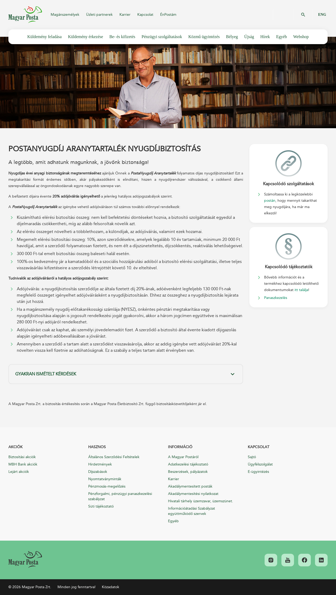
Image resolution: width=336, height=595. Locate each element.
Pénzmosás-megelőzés (106, 486)
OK (303, 14)
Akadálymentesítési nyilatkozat (193, 493)
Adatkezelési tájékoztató (188, 464)
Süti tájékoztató (101, 506)
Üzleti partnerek (99, 14)
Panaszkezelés (275, 298)
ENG (322, 15)
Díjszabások (97, 471)
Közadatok (110, 587)
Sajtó (252, 457)
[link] (25, 559)
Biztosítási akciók (22, 457)
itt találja (301, 290)
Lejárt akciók (18, 471)
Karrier (124, 14)
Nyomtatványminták (104, 479)
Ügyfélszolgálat (260, 464)
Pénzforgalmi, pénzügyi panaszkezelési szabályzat (120, 496)
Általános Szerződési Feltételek (113, 457)
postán (269, 200)
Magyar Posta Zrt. (25, 14)
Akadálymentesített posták (190, 486)
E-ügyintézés (258, 471)
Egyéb (173, 521)
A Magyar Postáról (183, 457)
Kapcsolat (145, 14)
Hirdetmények (100, 464)
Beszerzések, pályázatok (188, 471)
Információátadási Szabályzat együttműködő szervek (191, 511)
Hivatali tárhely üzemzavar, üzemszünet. (200, 501)
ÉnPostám (168, 14)
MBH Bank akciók (22, 464)
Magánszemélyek (65, 14)
